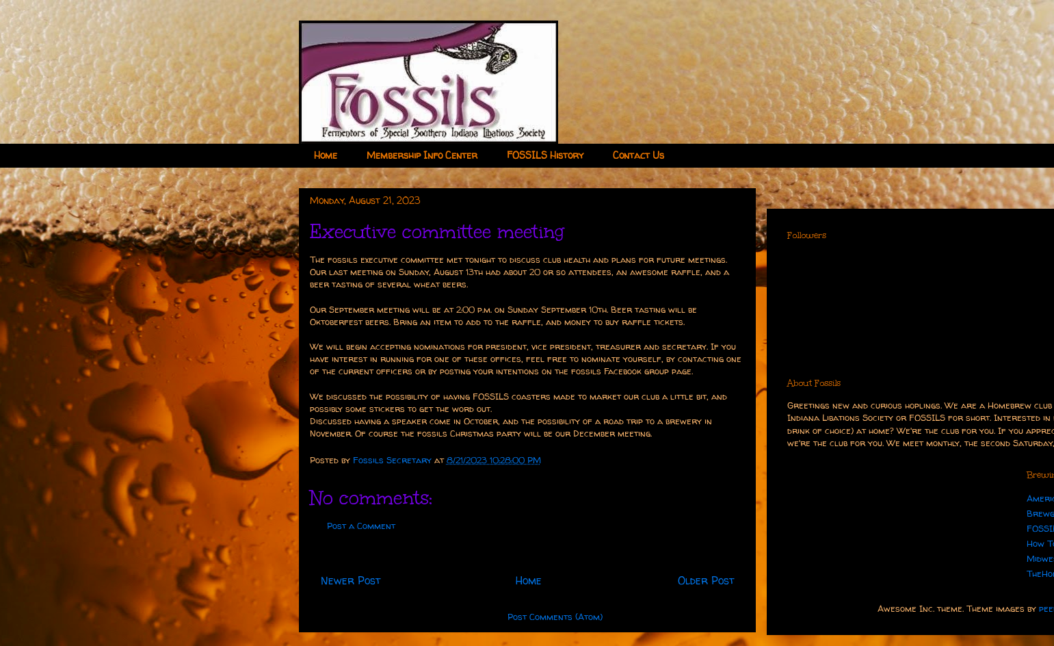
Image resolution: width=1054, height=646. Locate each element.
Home (325, 155)
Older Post (706, 580)
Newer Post (350, 580)
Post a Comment (361, 525)
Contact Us (638, 155)
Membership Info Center (422, 155)
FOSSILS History (545, 155)
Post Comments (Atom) (555, 616)
